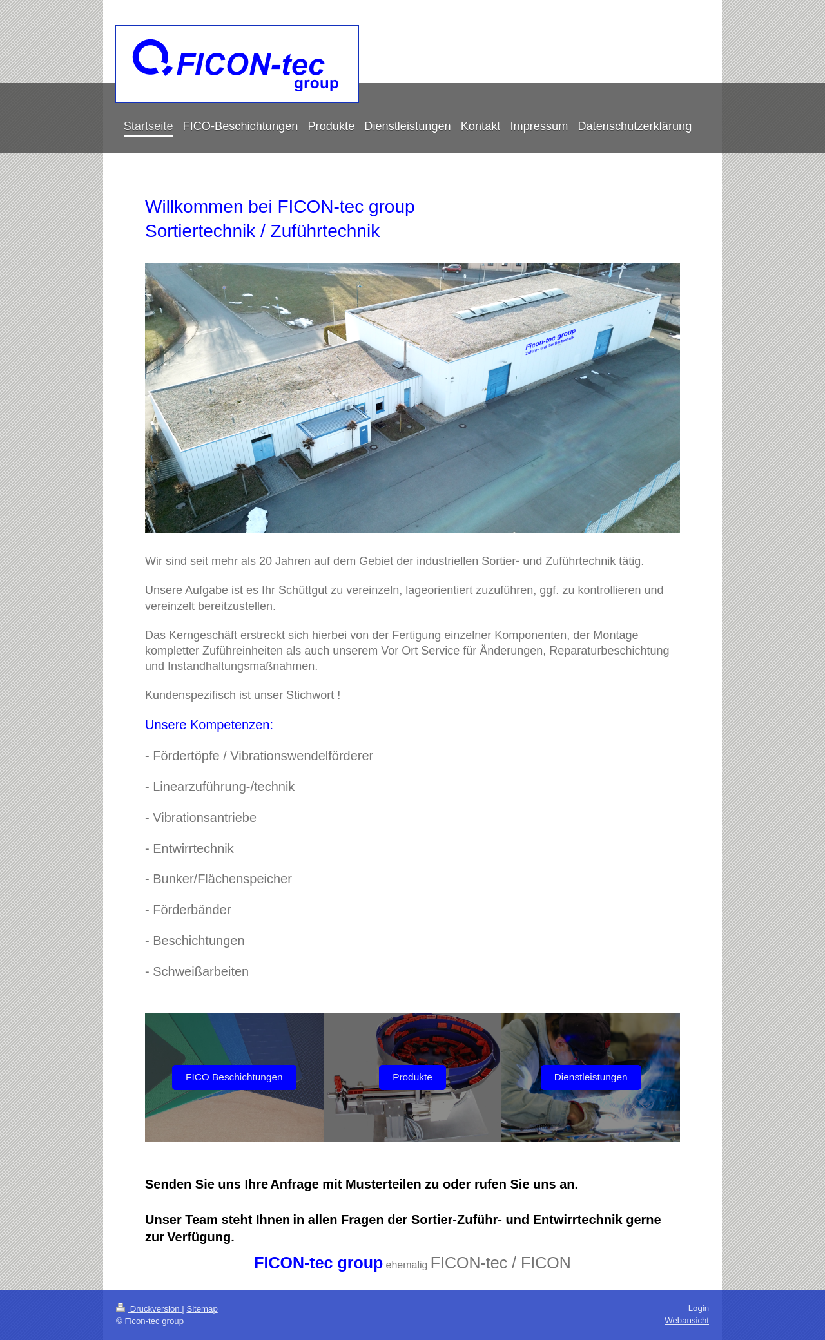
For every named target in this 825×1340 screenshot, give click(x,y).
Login (698, 1308)
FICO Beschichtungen (234, 1076)
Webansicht (687, 1320)
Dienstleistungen (591, 1076)
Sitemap (201, 1309)
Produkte (412, 1076)
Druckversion (149, 1309)
